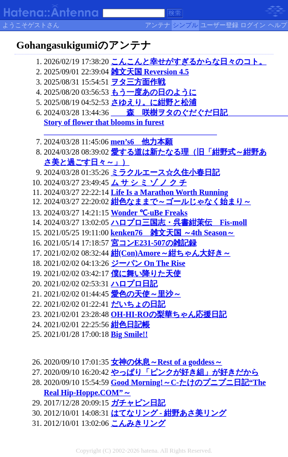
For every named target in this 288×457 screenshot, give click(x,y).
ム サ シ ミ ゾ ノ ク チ (149, 182)
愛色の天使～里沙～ (146, 294)
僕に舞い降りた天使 (146, 273)
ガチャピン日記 (138, 403)
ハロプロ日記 (134, 284)
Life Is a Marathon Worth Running (169, 192)
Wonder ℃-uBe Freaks (149, 213)
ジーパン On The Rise (148, 263)
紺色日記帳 (130, 324)
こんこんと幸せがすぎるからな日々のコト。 (189, 61)
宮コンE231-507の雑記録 (154, 243)
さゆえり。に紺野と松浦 (154, 102)
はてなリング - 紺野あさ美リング (168, 413)
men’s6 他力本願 (141, 142)
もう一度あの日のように (154, 92)
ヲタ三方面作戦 (138, 82)
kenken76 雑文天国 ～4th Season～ (172, 232)
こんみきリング (138, 423)
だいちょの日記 (138, 304)
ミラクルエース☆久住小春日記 (165, 172)
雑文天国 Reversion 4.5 (150, 72)
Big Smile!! (129, 334)
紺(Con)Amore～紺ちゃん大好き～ (171, 253)
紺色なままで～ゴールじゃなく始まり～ (181, 201)
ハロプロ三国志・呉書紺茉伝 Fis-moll (179, 222)
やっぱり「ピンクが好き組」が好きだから (185, 372)
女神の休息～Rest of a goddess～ (166, 362)
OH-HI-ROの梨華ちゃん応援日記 (169, 314)
